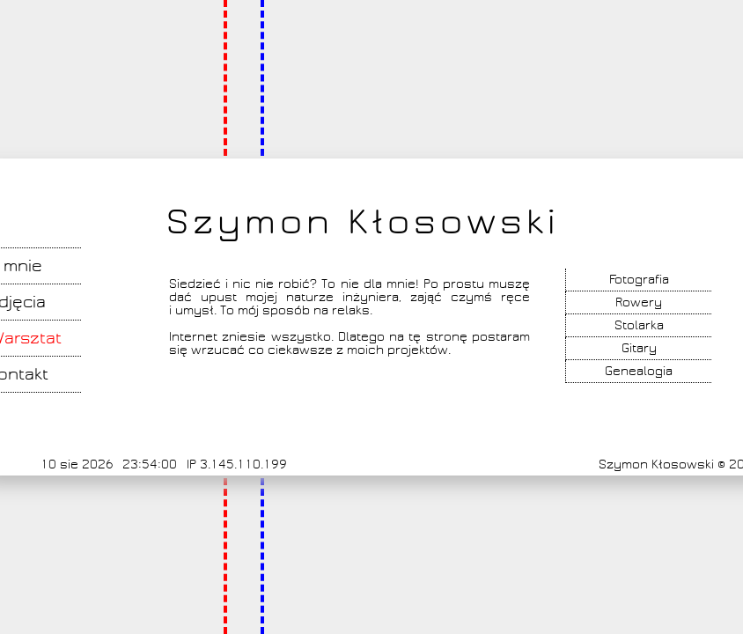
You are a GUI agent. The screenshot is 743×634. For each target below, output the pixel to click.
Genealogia (639, 371)
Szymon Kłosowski (362, 222)
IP (191, 464)
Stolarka (639, 325)
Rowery (638, 302)
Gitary (639, 348)
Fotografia (639, 279)
